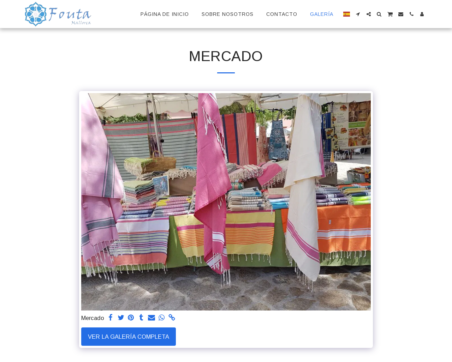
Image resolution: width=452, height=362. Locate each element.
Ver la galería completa (128, 336)
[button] (358, 14)
